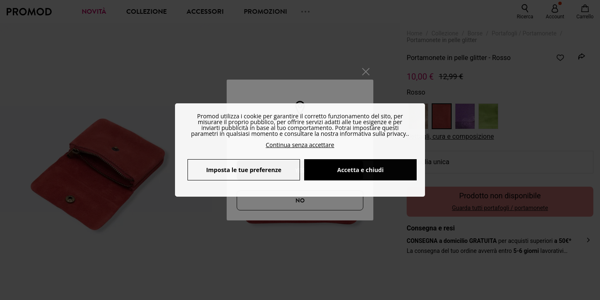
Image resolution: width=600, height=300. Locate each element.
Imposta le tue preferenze (244, 170)
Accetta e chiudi (360, 170)
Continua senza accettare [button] (300, 145)
